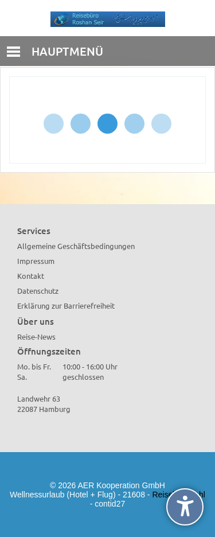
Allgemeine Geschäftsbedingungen (76, 246)
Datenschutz (37, 290)
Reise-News (36, 336)
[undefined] (185, 507)
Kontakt (30, 276)
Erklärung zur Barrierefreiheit (66, 305)
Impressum (35, 261)
